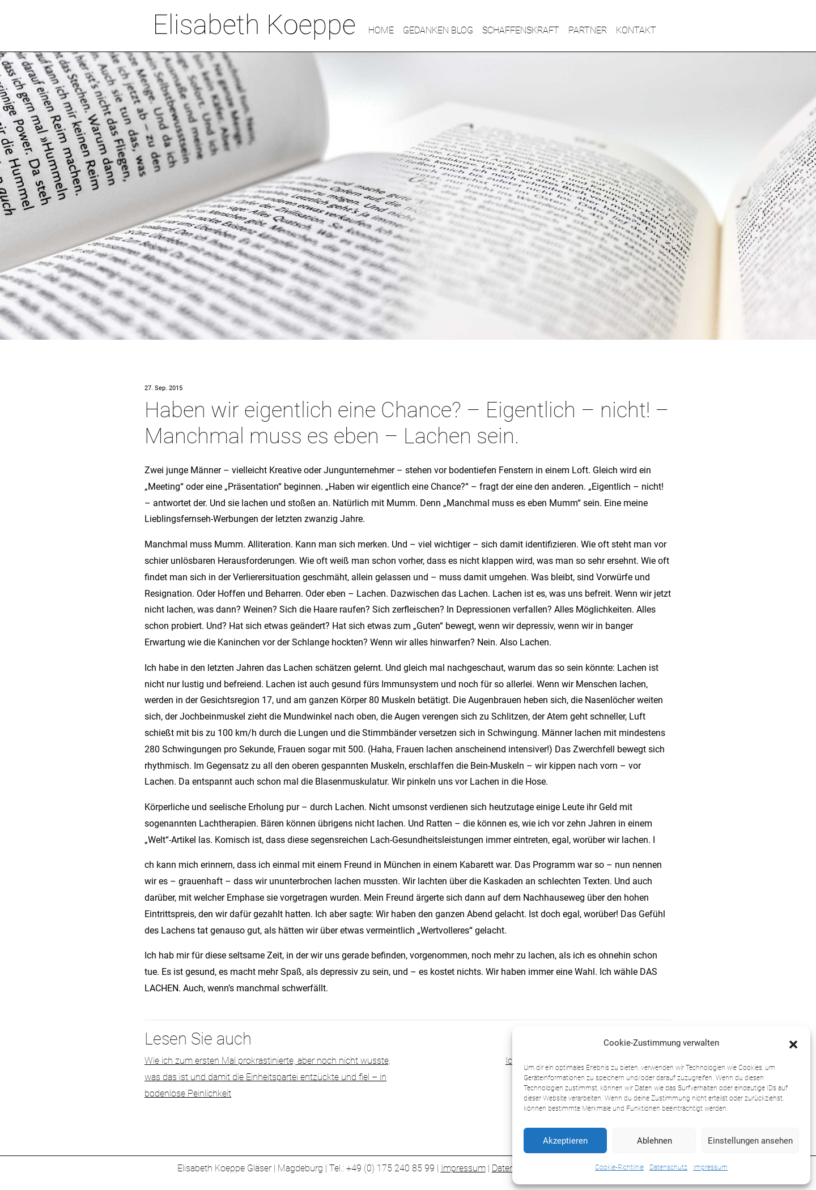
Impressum (710, 1167)
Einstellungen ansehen (750, 1141)
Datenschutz (668, 1167)
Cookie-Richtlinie (619, 1167)
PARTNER (587, 30)
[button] (793, 1043)
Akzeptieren (565, 1141)
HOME (381, 30)
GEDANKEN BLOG (438, 30)
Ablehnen (654, 1141)
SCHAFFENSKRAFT (520, 30)
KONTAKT (636, 30)
